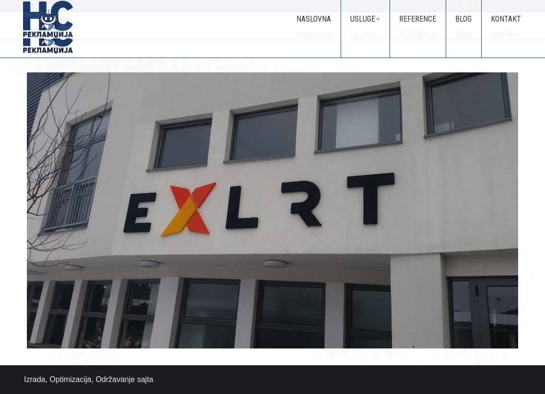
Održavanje (115, 379)
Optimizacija (70, 379)
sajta (145, 379)
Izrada (34, 379)
